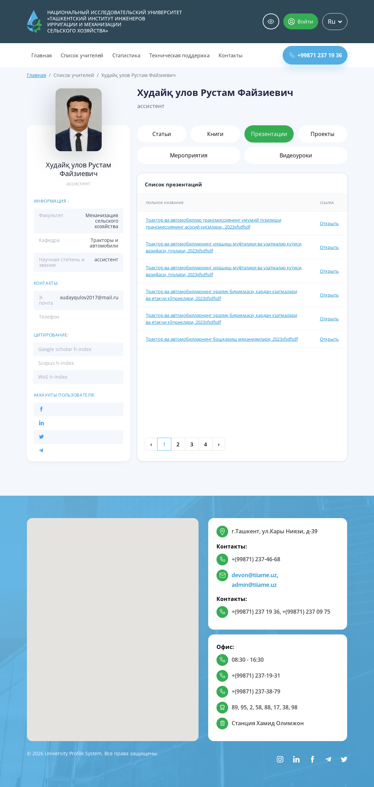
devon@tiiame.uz (254, 575)
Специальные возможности (270, 21)
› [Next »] (219, 444)
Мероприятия (189, 155)
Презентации (269, 134)
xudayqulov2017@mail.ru (89, 297)
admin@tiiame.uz (254, 585)
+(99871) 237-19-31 (256, 675)
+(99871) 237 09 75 (306, 611)
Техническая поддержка (179, 55)
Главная (41, 55)
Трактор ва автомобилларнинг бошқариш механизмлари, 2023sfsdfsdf (222, 339)
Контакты (231, 55)
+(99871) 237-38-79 (256, 691)
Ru (335, 21)
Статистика (126, 55)
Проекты (322, 134)
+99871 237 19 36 (316, 55)
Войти (300, 21)
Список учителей (82, 55)
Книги (215, 134)
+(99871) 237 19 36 (256, 611)
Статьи (161, 134)
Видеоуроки (296, 155)
